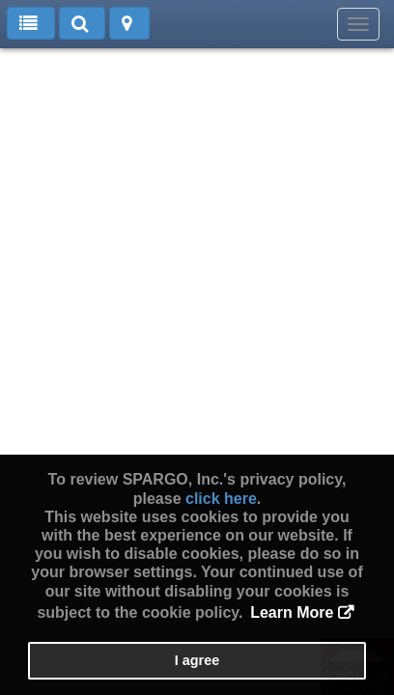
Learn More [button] (291, 612)
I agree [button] (197, 660)
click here (221, 498)
